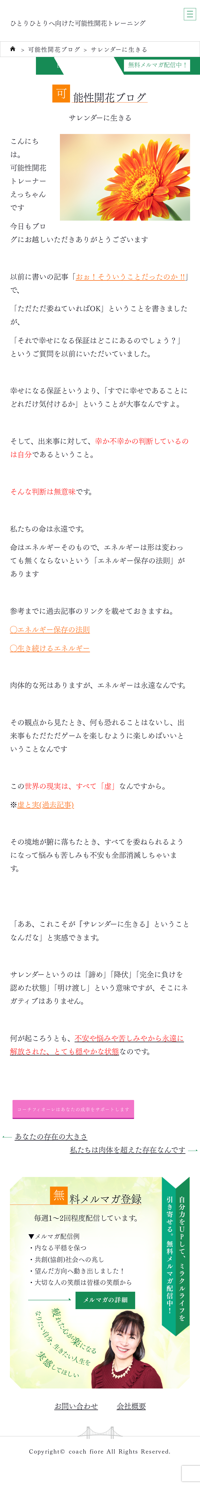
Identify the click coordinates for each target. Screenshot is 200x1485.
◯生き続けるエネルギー (50, 647)
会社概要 (131, 1405)
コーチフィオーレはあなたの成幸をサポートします (73, 1108)
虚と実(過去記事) (45, 804)
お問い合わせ (76, 1405)
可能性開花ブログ (54, 49)
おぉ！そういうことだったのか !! (130, 276)
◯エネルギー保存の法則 (50, 629)
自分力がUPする (78, 64)
